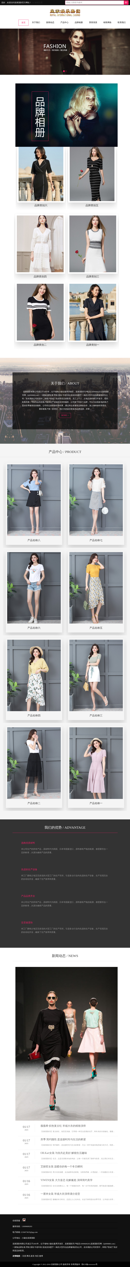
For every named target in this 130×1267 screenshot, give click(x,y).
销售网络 (107, 22)
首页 (23, 23)
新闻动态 (50, 22)
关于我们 (36, 22)
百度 (24, 1256)
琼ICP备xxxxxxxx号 (89, 1264)
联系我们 (122, 22)
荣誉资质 (93, 22)
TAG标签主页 (37, 2)
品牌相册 (79, 22)
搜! (126, 2)
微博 (41, 1256)
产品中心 (64, 22)
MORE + (65, 415)
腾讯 (28, 1256)
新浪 (32, 1256)
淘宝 (37, 1256)
